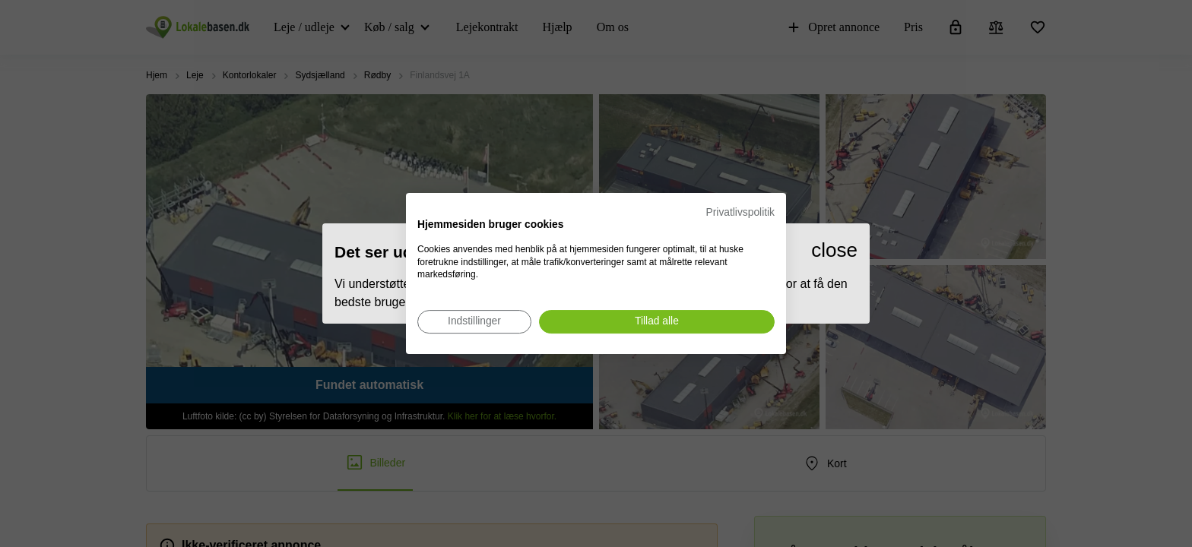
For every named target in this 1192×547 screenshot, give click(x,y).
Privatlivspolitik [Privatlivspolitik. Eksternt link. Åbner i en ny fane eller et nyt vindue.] (740, 212)
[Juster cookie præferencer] (474, 322)
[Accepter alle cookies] (657, 322)
